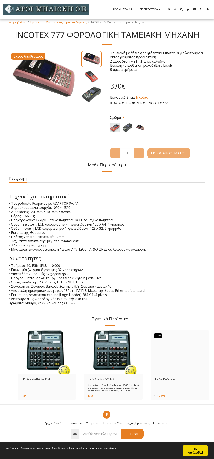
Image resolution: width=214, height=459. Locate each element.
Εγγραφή (132, 434)
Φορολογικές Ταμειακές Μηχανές (66, 22)
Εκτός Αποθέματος (168, 153)
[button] (175, 9)
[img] (47, 352)
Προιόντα (36, 22)
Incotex (142, 97)
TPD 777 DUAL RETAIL (167, 379)
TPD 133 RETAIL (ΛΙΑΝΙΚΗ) (103, 379)
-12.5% (159, 335)
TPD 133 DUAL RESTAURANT (38, 379)
